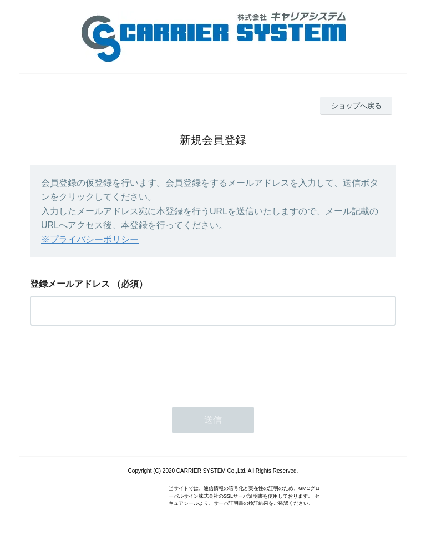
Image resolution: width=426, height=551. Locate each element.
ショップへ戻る (356, 106)
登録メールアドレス (70, 284)
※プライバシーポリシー (90, 239)
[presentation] (114, 363)
